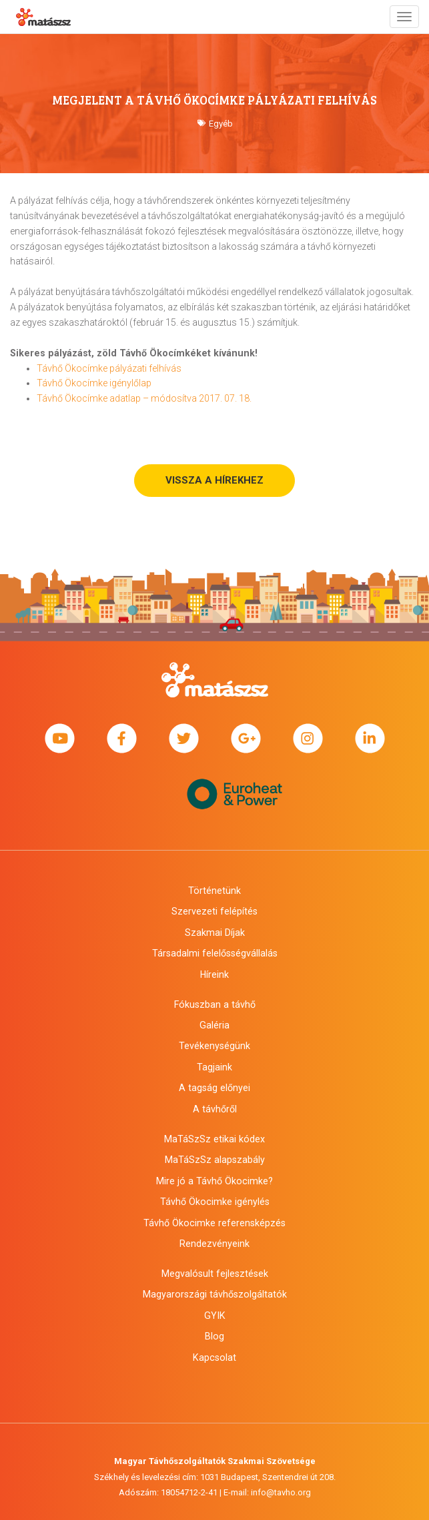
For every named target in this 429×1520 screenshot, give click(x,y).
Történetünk (214, 890)
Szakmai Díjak (215, 932)
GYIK (215, 1315)
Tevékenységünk (214, 1045)
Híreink (214, 974)
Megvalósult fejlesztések (214, 1273)
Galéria (214, 1025)
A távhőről (215, 1109)
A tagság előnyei (214, 1087)
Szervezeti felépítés (214, 911)
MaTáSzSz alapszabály (215, 1159)
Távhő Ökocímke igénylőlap (94, 383)
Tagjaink (214, 1067)
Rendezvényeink (214, 1243)
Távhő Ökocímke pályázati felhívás (109, 368)
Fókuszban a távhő (215, 1004)
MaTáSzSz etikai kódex (214, 1139)
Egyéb (221, 124)
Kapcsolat (214, 1357)
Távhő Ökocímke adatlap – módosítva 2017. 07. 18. (144, 398)
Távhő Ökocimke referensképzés (214, 1223)
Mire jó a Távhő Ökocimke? (214, 1181)
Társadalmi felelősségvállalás (215, 953)
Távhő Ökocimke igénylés (215, 1201)
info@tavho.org (281, 1492)
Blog (214, 1336)
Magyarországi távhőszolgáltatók (215, 1294)
